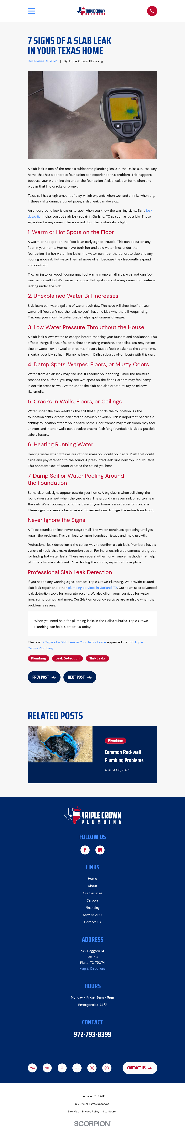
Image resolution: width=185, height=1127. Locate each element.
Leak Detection (67, 658)
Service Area (92, 915)
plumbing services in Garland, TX (92, 588)
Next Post (80, 677)
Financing (92, 907)
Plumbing (38, 658)
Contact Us (92, 922)
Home (92, 878)
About (92, 886)
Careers (93, 900)
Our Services (92, 893)
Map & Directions (92, 968)
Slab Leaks (97, 658)
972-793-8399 (92, 1034)
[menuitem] (73, 1111)
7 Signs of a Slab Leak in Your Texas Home (74, 642)
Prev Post (44, 677)
